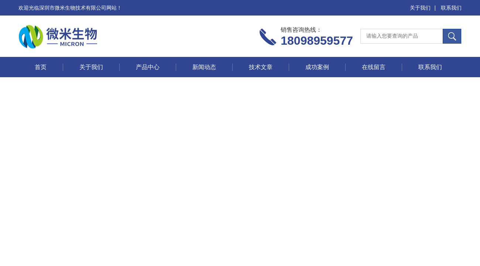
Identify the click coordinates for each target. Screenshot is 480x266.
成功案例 (317, 67)
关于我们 (420, 8)
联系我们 (451, 8)
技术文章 (260, 67)
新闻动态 (204, 67)
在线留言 (373, 67)
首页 (41, 67)
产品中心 (148, 67)
